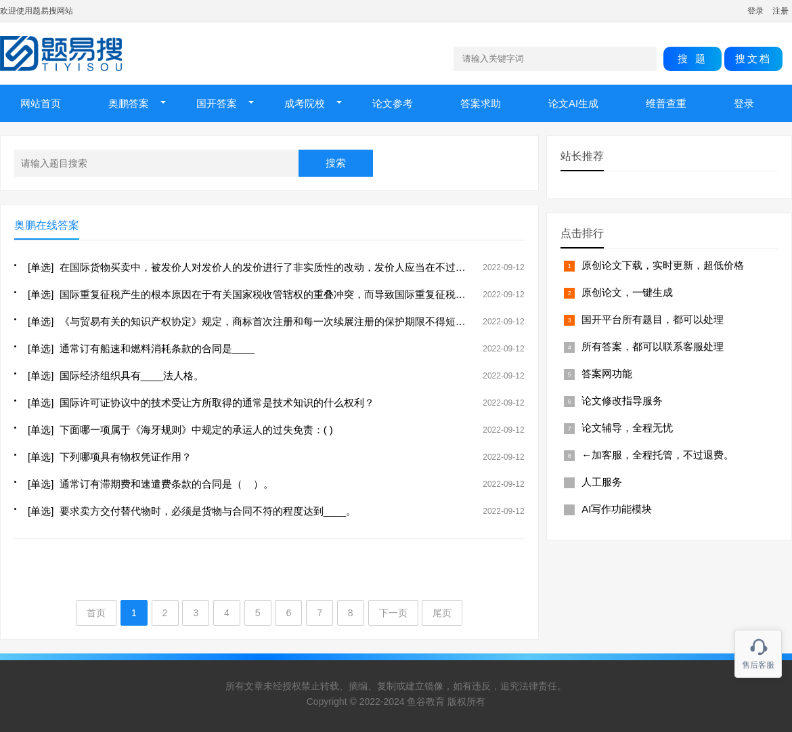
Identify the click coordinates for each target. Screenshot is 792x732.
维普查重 (666, 103)
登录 (755, 11)
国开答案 (216, 103)
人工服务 (601, 482)
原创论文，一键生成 (627, 292)
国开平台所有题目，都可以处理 (652, 319)
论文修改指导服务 (622, 400)
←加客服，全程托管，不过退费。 (657, 454)
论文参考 (392, 103)
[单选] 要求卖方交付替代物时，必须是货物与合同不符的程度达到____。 (192, 511)
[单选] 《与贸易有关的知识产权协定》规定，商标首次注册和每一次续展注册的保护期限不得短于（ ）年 (263, 321)
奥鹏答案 (128, 103)
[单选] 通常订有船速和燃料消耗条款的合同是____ (141, 348)
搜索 (336, 163)
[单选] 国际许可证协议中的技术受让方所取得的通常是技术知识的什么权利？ (201, 402)
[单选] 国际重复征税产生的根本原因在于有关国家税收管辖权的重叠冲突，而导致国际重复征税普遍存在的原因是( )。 (292, 294)
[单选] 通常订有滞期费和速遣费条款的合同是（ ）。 (150, 484)
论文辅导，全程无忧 (627, 427)
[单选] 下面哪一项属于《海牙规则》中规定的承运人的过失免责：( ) (180, 429)
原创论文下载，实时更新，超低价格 (662, 265)
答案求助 (480, 103)
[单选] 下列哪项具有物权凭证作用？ (110, 456)
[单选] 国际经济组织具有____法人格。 (116, 375)
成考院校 (304, 103)
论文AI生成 (573, 103)
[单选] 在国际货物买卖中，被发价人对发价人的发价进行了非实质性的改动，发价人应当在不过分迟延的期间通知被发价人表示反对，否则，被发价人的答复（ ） (390, 267)
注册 (780, 11)
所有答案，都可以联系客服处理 (652, 346)
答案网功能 (606, 373)
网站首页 (40, 103)
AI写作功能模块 (616, 509)
